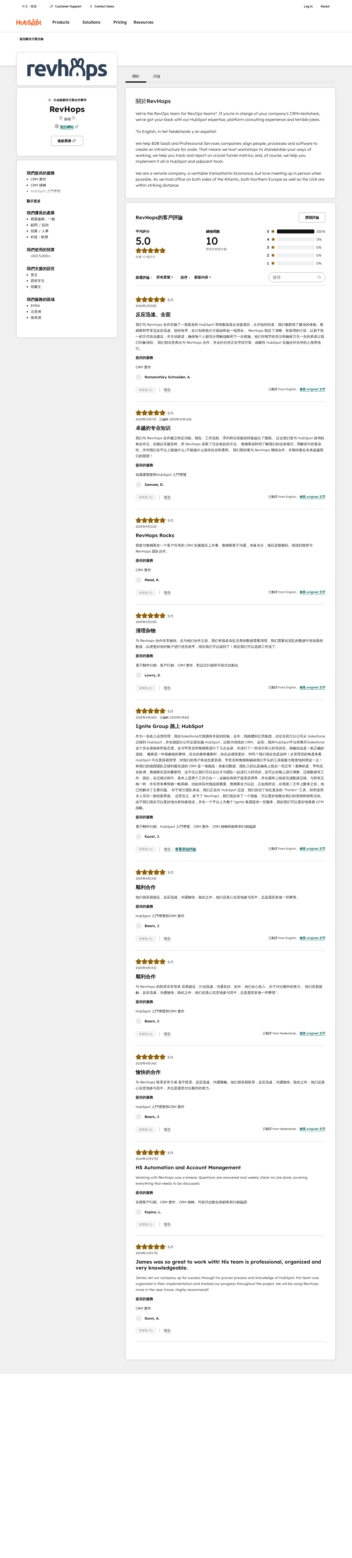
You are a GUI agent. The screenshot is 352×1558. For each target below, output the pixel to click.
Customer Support (66, 6)
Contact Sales (101, 6)
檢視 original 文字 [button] (312, 389)
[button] (135, 76)
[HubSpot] (28, 22)
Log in (308, 6)
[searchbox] (296, 277)
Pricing (120, 22)
